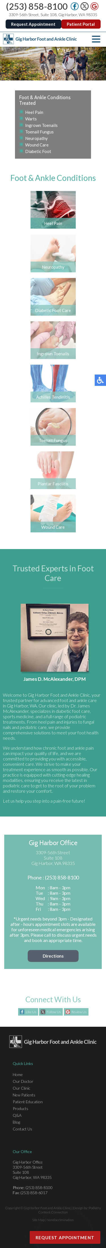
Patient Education (28, 1101)
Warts (31, 118)
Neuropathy (36, 138)
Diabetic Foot (38, 151)
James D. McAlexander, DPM (57, 679)
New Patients (24, 1094)
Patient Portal (81, 24)
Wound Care (37, 144)
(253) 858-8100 (37, 6)
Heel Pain (34, 112)
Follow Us (54, 1012)
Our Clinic (21, 1088)
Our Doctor (23, 1081)
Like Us (31, 1012)
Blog (16, 1122)
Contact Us (22, 1128)
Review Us (79, 1012)
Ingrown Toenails (41, 125)
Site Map (38, 1220)
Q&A (17, 1115)
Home (18, 1074)
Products (20, 1108)
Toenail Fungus (39, 131)
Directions (53, 958)
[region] (53, 63)
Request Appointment (33, 24)
